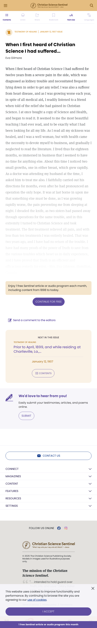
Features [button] (12, 491)
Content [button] (12, 484)
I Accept (48, 611)
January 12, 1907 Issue (51, 31)
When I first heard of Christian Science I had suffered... (40, 48)
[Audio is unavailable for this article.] (22, 17)
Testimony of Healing (25, 31)
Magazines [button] (13, 476)
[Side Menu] (5, 5)
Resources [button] (13, 498)
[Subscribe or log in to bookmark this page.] (53, 17)
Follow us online (41, 528)
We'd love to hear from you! (43, 396)
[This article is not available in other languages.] (89, 17)
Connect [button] (12, 469)
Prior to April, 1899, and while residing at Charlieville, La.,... (47, 349)
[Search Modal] (91, 5)
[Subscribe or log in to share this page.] (37, 17)
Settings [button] (12, 506)
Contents (43, 373)
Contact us (48, 456)
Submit (26, 416)
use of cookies (37, 600)
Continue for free (48, 302)
